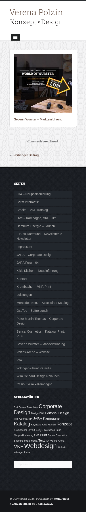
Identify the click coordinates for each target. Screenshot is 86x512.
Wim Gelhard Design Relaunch (38, 376)
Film (16, 418)
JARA (37, 418)
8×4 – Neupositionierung (33, 194)
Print (43, 435)
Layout (31, 430)
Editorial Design (57, 413)
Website (62, 447)
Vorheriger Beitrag (26, 155)
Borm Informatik (28, 202)
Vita (19, 360)
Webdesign (40, 445)
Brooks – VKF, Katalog (32, 210)
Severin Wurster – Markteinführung (38, 119)
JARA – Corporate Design (34, 255)
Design (34, 413)
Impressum (24, 246)
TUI (47, 440)
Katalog (22, 424)
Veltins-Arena (57, 440)
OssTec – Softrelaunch (32, 310)
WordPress (61, 498)
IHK (30, 418)
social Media (30, 440)
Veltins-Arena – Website (33, 352)
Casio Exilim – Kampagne (34, 384)
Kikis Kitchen (49, 424)
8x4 (16, 407)
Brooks (22, 407)
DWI (41, 413)
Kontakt (22, 279)
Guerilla (23, 418)
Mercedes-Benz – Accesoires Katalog (43, 303)
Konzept (64, 424)
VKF (18, 446)
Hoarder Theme (20, 503)
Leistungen (24, 294)
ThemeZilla (44, 503)
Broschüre (32, 407)
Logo (39, 429)
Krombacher (20, 430)
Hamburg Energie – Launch (36, 226)
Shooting (18, 440)
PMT (36, 435)
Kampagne (51, 418)
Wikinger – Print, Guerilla (34, 368)
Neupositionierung (23, 435)
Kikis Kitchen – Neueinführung (38, 270)
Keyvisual (36, 424)
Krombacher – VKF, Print (34, 286)
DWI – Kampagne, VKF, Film (36, 218)
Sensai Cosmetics (57, 435)
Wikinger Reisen (22, 452)
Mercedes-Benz (52, 430)
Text (41, 440)
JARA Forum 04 (28, 262)
